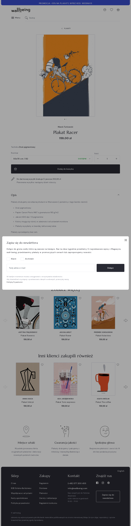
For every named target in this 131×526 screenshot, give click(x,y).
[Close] (125, 240)
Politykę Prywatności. (15, 282)
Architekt (29, 259)
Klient (13, 259)
